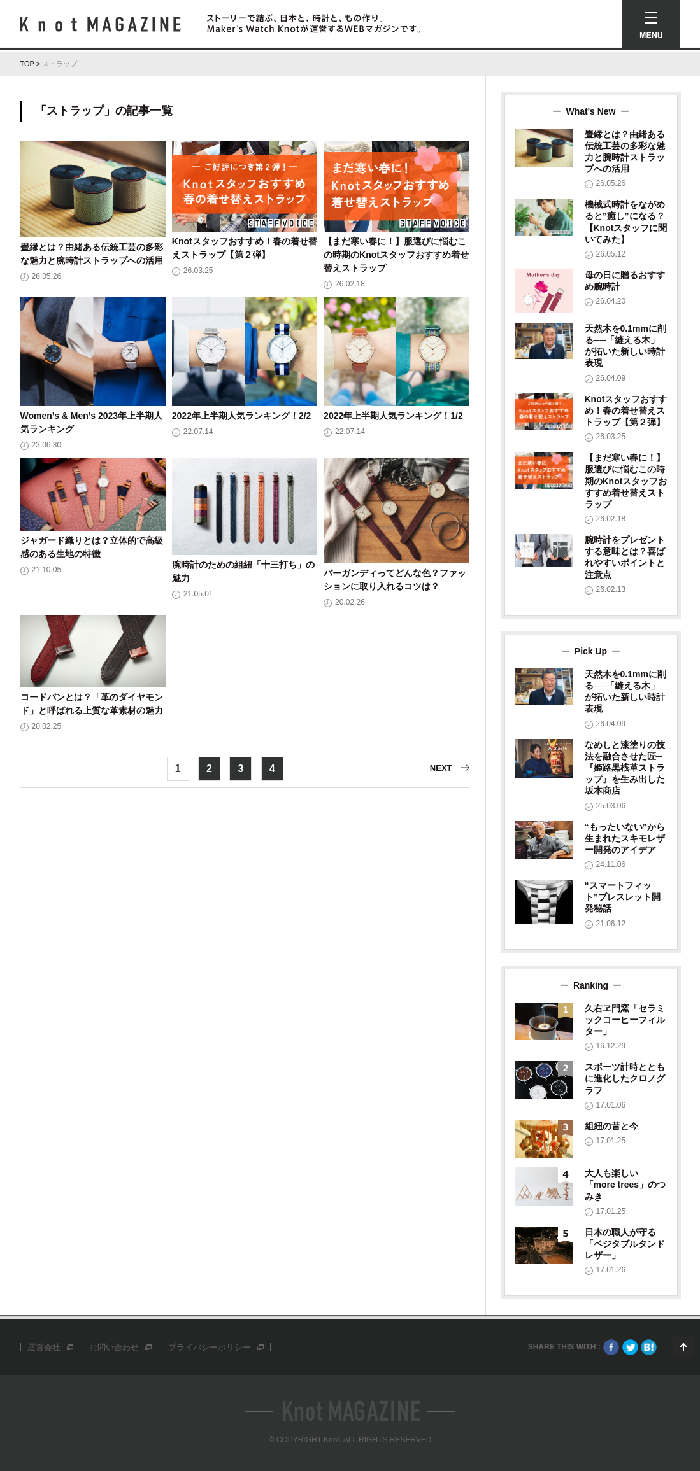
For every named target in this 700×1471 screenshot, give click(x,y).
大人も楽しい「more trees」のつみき (625, 1184)
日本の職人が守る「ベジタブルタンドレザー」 (625, 1243)
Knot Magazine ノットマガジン (100, 24)
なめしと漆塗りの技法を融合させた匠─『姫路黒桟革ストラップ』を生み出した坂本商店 (625, 768)
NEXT (441, 768)
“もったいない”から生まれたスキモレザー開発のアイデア (625, 838)
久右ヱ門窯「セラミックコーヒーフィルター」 (625, 1019)
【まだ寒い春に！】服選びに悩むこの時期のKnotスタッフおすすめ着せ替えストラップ (396, 254)
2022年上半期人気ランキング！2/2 (241, 416)
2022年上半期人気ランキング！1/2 (393, 416)
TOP (27, 63)
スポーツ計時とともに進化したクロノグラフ (625, 1078)
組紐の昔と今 (611, 1126)
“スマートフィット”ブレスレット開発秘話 (623, 896)
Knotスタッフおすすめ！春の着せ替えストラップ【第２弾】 (626, 410)
